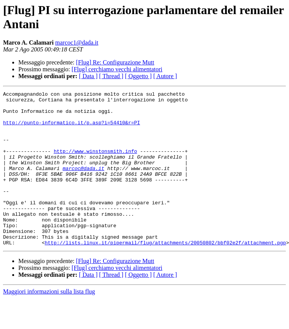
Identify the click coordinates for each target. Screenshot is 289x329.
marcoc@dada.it (83, 184)
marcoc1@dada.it (76, 42)
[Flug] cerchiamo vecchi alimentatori (117, 69)
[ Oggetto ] (138, 76)
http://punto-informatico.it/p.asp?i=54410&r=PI (71, 129)
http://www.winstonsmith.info (95, 163)
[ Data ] (88, 76)
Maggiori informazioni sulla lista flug (49, 322)
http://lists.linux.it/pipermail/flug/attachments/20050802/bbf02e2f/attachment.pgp (165, 273)
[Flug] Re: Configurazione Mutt (115, 62)
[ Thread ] (111, 76)
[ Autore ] (165, 76)
